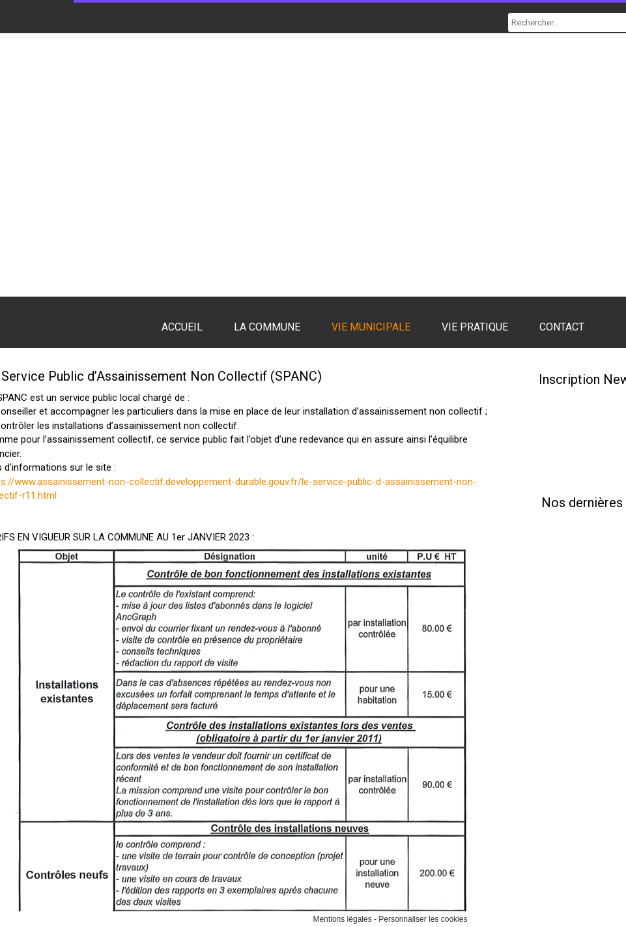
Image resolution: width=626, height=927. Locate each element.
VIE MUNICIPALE (371, 327)
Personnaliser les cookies (422, 919)
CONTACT (561, 327)
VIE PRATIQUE (475, 327)
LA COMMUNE (267, 327)
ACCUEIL (182, 327)
